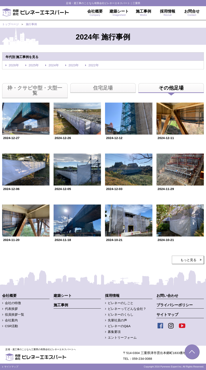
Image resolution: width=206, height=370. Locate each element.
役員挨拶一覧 (14, 314)
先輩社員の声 (117, 320)
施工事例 (61, 305)
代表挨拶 (11, 309)
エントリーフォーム (122, 337)
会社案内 (11, 320)
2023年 (74, 65)
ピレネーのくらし (120, 314)
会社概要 (9, 296)
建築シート (63, 296)
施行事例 (31, 24)
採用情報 (112, 296)
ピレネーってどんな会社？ (127, 309)
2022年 (93, 65)
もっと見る (188, 260)
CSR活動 (11, 326)
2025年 (34, 65)
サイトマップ (167, 315)
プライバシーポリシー (174, 305)
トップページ (10, 24)
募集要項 (114, 332)
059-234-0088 (142, 358)
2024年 (53, 65)
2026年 (14, 65)
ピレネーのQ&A (119, 326)
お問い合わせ (167, 296)
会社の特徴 (13, 303)
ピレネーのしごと (120, 303)
